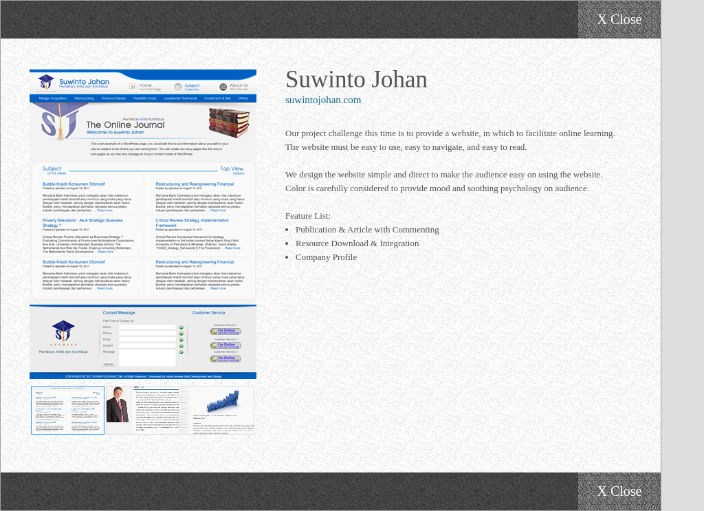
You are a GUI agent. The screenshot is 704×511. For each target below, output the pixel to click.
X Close (619, 19)
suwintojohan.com (323, 99)
